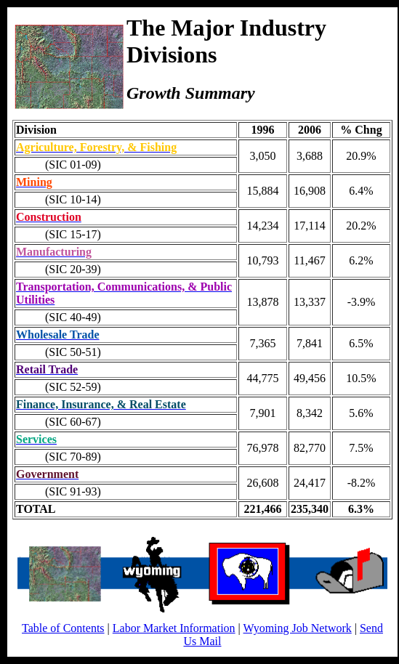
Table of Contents (63, 628)
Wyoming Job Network (297, 628)
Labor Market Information (174, 628)
